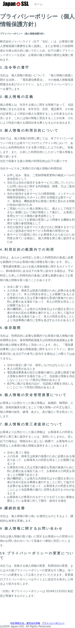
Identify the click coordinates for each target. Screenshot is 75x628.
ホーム (38, 4)
